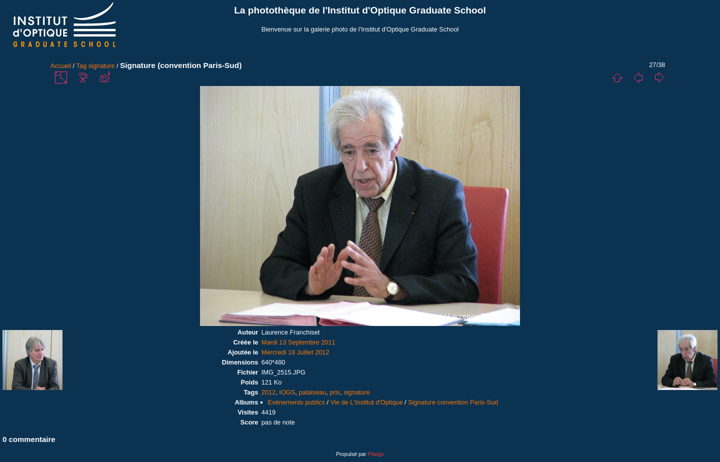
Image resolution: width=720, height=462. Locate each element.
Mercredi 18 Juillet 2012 (296, 352)
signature (101, 66)
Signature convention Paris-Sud (453, 402)
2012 (269, 392)
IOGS (287, 392)
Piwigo (376, 454)
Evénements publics (297, 402)
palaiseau (312, 392)
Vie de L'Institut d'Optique (366, 402)
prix (335, 392)
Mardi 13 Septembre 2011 (299, 342)
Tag (81, 66)
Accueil (60, 66)
